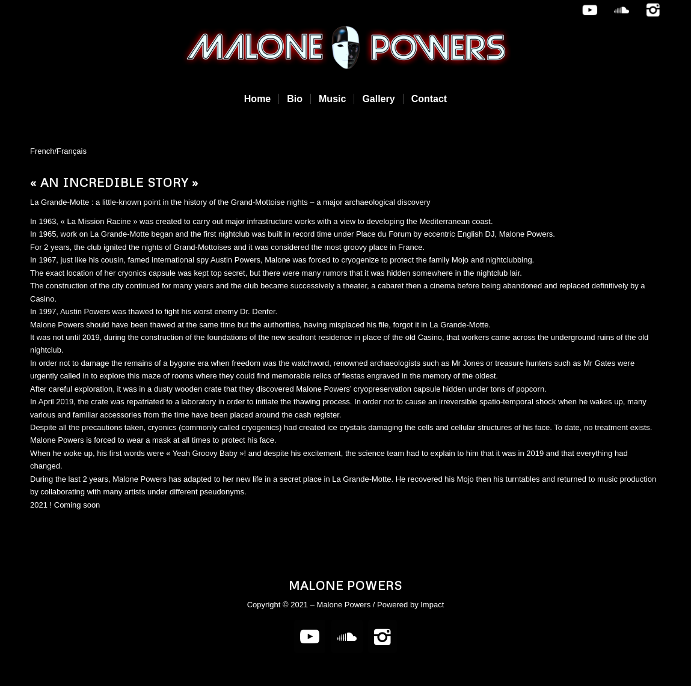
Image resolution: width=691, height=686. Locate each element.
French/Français (58, 151)
